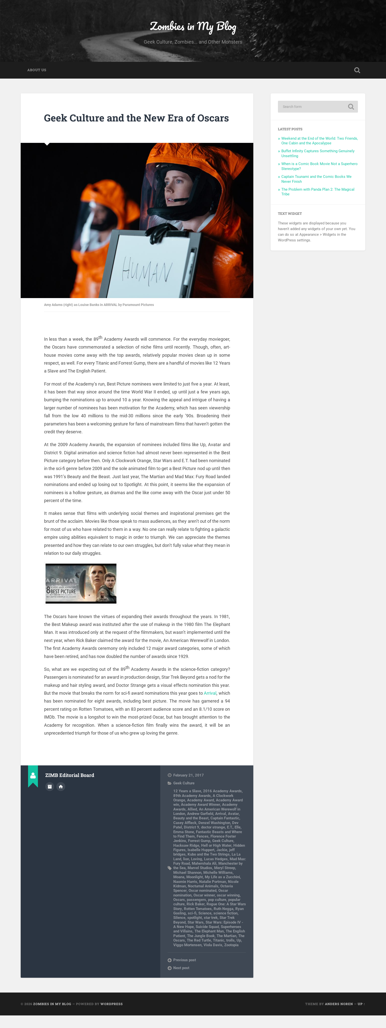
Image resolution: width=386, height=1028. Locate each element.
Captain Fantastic (224, 830)
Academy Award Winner (200, 817)
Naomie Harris (185, 894)
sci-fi (192, 926)
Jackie (221, 862)
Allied (192, 821)
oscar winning (228, 907)
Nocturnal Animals (203, 898)
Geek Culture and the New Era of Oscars (121, 124)
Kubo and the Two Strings (209, 867)
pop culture (217, 912)
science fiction (225, 926)
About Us (36, 70)
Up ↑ (361, 1016)
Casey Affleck (184, 835)
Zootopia (231, 957)
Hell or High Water (216, 858)
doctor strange (213, 840)
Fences (203, 849)
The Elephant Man (209, 944)
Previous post (184, 972)
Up (239, 953)
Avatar (233, 826)
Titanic (218, 953)
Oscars (179, 912)
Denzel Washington (214, 835)
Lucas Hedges (216, 871)
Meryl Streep (224, 880)
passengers (196, 912)
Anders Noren (339, 1016)
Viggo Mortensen (187, 957)
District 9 (191, 840)
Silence (179, 930)
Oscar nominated (202, 903)
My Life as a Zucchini (222, 889)
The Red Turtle (199, 953)
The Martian (226, 948)
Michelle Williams (218, 885)
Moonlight (194, 889)
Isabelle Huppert (201, 862)
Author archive (49, 798)
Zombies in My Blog (193, 26)
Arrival (210, 705)
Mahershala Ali (204, 876)
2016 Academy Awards (222, 803)
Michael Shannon (187, 885)
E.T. (230, 840)
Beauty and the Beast (191, 830)
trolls (230, 953)
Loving (196, 871)
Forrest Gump (199, 853)
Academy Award (200, 812)
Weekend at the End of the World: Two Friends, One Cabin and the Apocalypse (319, 141)
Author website (60, 798)
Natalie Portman (212, 894)
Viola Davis (213, 957)
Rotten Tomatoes (197, 921)
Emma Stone (183, 844)
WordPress (111, 1016)
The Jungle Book (201, 948)
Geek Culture (183, 795)
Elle (238, 840)
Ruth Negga (223, 921)
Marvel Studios (200, 880)
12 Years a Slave (187, 803)
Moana (178, 889)
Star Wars (196, 934)
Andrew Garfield (200, 826)
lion (186, 871)
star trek (211, 930)
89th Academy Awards (192, 808)
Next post (181, 980)
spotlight (194, 930)
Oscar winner (204, 907)
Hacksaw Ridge (186, 858)
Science (204, 926)
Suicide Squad (207, 939)
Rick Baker (195, 916)
